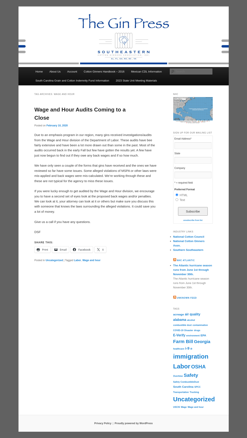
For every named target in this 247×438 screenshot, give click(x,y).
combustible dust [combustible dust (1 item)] (182, 325)
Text (182, 200)
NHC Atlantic (186, 260)
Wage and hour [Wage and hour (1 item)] (196, 407)
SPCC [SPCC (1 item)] (197, 387)
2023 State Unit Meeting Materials (136, 80)
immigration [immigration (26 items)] (191, 356)
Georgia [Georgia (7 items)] (202, 341)
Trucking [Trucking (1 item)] (194, 392)
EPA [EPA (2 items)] (203, 335)
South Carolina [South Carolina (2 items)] (183, 386)
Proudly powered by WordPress (134, 423)
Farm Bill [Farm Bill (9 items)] (183, 341)
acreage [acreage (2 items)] (178, 314)
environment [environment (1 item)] (193, 335)
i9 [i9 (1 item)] (191, 348)
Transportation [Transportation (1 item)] (181, 392)
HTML (184, 195)
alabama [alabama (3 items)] (179, 319)
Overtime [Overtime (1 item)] (178, 376)
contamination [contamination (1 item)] (200, 325)
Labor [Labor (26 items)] (181, 366)
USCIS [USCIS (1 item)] (176, 407)
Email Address (183, 138)
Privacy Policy (102, 423)
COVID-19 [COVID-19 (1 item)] (178, 330)
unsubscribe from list (193, 220)
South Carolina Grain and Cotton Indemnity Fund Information (72, 80)
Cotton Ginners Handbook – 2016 (104, 71)
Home (39, 71)
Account (72, 71)
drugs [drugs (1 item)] (197, 330)
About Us (55, 71)
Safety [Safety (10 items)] (191, 375)
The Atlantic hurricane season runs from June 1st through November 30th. (192, 270)
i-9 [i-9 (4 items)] (187, 348)
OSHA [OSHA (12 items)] (198, 366)
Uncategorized (54, 260)
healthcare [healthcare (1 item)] (178, 348)
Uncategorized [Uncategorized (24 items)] (194, 399)
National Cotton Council (188, 236)
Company (179, 168)
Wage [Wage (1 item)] (184, 407)
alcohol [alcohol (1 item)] (191, 320)
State (177, 153)
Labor (77, 260)
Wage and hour (91, 260)
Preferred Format (184, 189)
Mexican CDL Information (146, 71)
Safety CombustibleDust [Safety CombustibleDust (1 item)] (186, 382)
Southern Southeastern (188, 249)
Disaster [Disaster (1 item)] (188, 330)
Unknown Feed (187, 298)
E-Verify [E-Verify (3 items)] (179, 335)
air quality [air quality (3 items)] (192, 314)
